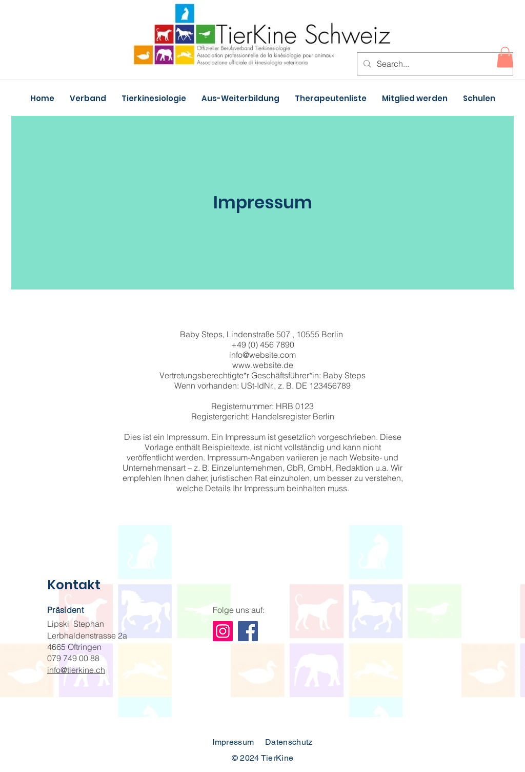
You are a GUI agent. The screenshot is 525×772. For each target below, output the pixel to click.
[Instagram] (223, 631)
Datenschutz (289, 742)
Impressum (233, 742)
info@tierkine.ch (76, 670)
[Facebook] (248, 631)
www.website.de (262, 365)
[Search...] (434, 64)
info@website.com (262, 355)
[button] (505, 57)
